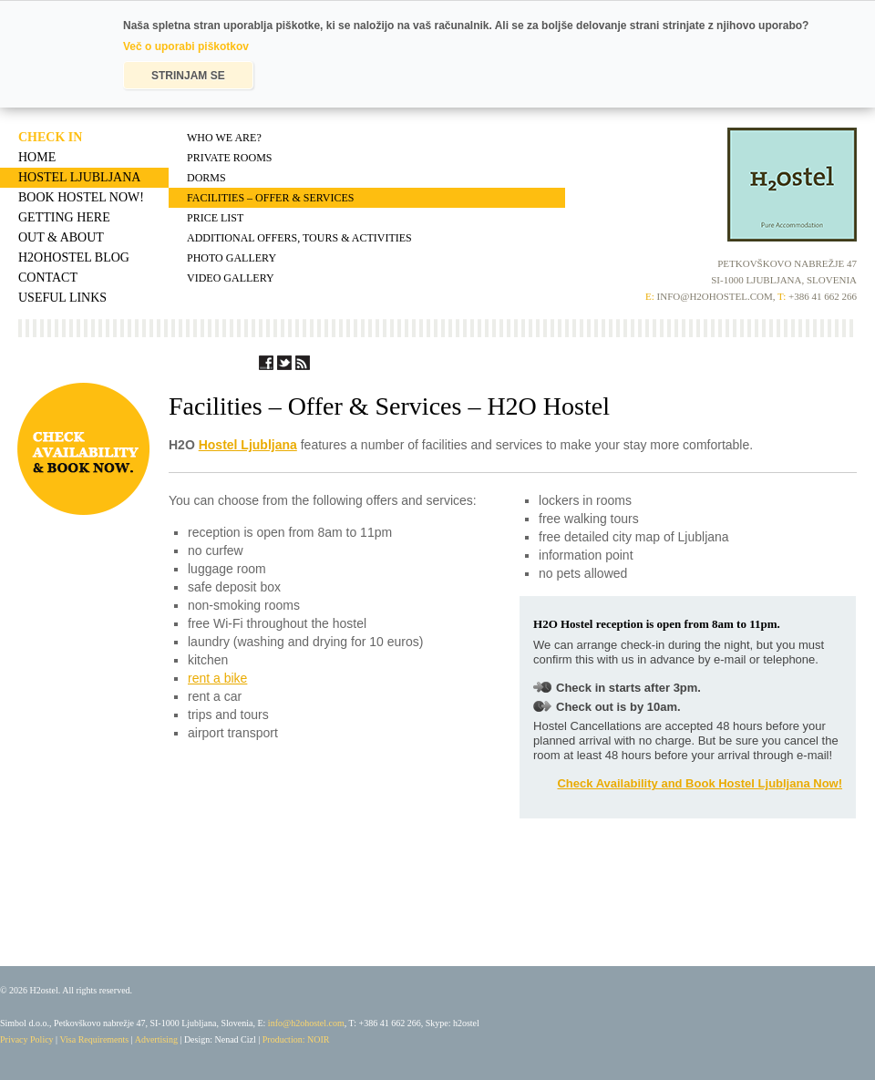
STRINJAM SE (188, 75)
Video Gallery (230, 278)
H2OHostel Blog (73, 257)
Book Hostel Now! (81, 197)
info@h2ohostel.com (306, 1023)
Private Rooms (229, 157)
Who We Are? (224, 137)
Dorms (206, 177)
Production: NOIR (296, 1039)
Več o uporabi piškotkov (186, 46)
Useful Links (62, 297)
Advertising (156, 1039)
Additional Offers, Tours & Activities (299, 237)
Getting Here (64, 217)
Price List (215, 217)
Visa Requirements (94, 1039)
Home (37, 157)
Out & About (61, 237)
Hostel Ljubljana (79, 177)
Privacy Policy (27, 1039)
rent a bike (217, 678)
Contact (47, 277)
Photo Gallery (231, 258)
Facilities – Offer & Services (271, 197)
